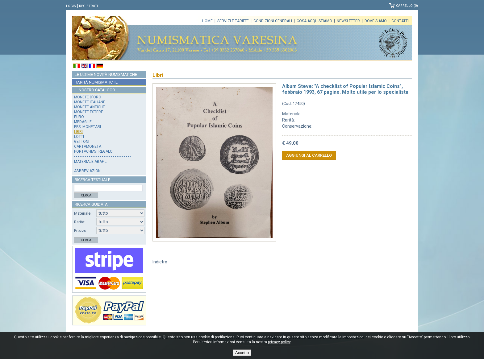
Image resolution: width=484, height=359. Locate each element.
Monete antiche (89, 107)
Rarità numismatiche (96, 82)
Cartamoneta (87, 146)
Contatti (400, 21)
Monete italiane (89, 102)
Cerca (86, 195)
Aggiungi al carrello (309, 155)
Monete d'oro (87, 97)
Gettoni (81, 141)
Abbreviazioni (88, 171)
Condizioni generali (272, 21)
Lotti (79, 136)
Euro (79, 117)
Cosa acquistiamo (314, 21)
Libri (78, 132)
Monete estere (88, 112)
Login (71, 6)
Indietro (159, 261)
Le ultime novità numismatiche (106, 74)
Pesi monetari (87, 127)
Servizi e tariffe (233, 21)
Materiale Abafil (90, 161)
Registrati (88, 6)
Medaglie (83, 122)
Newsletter (348, 21)
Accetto (242, 352)
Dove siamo (376, 21)
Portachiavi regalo (93, 151)
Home (207, 21)
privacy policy (279, 342)
